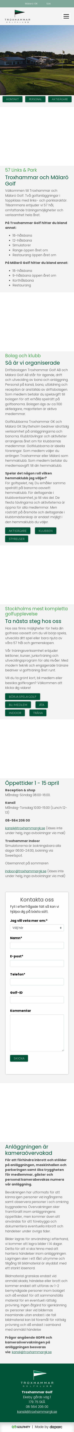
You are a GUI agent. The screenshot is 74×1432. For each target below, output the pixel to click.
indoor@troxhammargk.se (25, 871)
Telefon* (17, 974)
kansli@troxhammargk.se (25, 828)
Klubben (46, 530)
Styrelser (16, 539)
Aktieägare (60, 99)
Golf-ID (16, 992)
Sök (48, 3)
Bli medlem (18, 704)
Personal (35, 99)
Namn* (16, 938)
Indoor (15, 713)
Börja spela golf (22, 696)
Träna (38, 713)
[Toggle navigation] (66, 16)
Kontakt (12, 99)
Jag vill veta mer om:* (28, 920)
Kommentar (20, 1010)
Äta (41, 704)
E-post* (16, 956)
